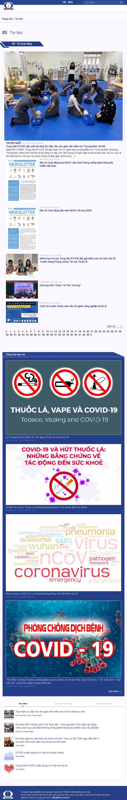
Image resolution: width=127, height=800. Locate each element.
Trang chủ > (8, 19)
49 (87, 335)
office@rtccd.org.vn (61, 797)
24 (104, 331)
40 (51, 335)
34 (27, 335)
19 (83, 331)
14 (63, 331)
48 (83, 335)
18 (79, 331)
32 (19, 335)
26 (112, 331)
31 (15, 335)
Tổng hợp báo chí (15, 354)
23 (100, 331)
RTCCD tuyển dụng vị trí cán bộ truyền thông (39, 752)
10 (47, 331)
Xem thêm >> (114, 691)
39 (47, 335)
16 (71, 331)
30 (11, 335)
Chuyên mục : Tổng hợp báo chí (20, 440)
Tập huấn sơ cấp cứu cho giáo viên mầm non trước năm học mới (50, 711)
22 (96, 331)
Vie (64, 2)
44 (67, 335)
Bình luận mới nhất (63, 704)
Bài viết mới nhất (104, 704)
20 (87, 331)
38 (43, 335)
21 (92, 331)
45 (71, 335)
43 (63, 335)
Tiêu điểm (22, 704)
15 (67, 331)
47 (79, 335)
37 (39, 335)
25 (108, 331)
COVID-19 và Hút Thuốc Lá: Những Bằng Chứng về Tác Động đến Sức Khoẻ (46, 507)
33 (23, 335)
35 (31, 335)
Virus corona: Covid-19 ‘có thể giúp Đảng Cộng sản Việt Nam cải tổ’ (42, 593)
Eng (70, 2)
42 (59, 335)
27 (116, 331)
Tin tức (19, 19)
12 (55, 331)
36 (35, 335)
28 (120, 331)
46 (75, 335)
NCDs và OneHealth (24, 731)
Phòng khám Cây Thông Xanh (28, 715)
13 (59, 331)
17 (75, 331)
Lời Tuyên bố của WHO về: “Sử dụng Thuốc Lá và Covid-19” (38, 437)
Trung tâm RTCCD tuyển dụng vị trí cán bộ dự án (41, 765)
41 (55, 335)
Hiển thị (114, 326)
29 (7, 335)
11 (51, 331)
